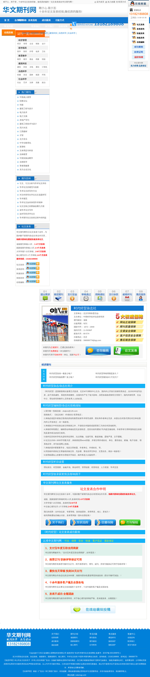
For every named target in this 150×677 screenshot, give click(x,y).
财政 (37, 44)
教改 (31, 59)
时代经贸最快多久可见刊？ (107, 377)
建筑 (19, 67)
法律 (31, 83)
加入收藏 (111, 2)
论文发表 (138, 24)
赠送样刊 (112, 638)
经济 (19, 44)
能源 (37, 75)
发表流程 (32, 20)
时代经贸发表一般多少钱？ (61, 373)
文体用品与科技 (26, 150)
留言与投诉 (132, 645)
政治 (43, 83)
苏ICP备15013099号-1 (112, 653)
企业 (31, 44)
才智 (21, 135)
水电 (31, 67)
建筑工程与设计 (26, 108)
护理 (31, 51)
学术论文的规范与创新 (29, 187)
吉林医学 (23, 162)
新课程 (22, 147)
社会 (19, 83)
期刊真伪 (93, 638)
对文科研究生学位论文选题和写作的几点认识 (33, 195)
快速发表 (138, 33)
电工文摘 (23, 116)
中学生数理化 (25, 143)
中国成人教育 (25, 97)
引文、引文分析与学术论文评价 (33, 183)
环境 (43, 75)
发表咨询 (138, 29)
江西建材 (23, 131)
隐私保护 (112, 645)
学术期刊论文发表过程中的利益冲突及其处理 (33, 218)
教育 (19, 59)
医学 (19, 51)
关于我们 (49, 26)
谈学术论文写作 (26, 210)
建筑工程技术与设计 (28, 124)
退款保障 (54, 645)
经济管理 (26, 33)
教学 (25, 59)
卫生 (43, 51)
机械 (19, 75)
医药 (25, 51)
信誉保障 (63, 26)
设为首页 (100, 2)
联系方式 (122, 2)
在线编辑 (138, 42)
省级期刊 (73, 638)
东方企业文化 (25, 169)
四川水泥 (23, 128)
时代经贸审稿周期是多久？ (107, 373)
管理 (25, 44)
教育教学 (44, 33)
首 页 (6, 20)
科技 (25, 67)
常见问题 (8, 26)
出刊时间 (93, 645)
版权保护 (112, 641)
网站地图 (70, 675)
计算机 (44, 67)
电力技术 (23, 112)
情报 (43, 59)
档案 (37, 59)
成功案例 (46, 20)
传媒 (21, 105)
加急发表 (138, 38)
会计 (43, 44)
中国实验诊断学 (26, 158)
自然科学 (62, 33)
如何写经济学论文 (27, 214)
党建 (37, 83)
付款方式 (59, 20)
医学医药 (35, 33)
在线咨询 (131, 638)
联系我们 (35, 26)
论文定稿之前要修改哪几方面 (32, 206)
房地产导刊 (24, 120)
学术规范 (23, 198)
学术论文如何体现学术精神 (31, 202)
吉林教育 (23, 154)
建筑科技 (53, 33)
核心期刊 (73, 645)
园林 (31, 75)
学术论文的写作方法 (28, 191)
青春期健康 (24, 166)
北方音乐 (23, 139)
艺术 (25, 83)
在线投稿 (8, 32)
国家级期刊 (74, 641)
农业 (25, 75)
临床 (37, 51)
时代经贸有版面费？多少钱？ (62, 377)
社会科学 (71, 33)
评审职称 (22, 20)
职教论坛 (23, 101)
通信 (37, 67)
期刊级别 (93, 641)
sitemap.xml (81, 675)
